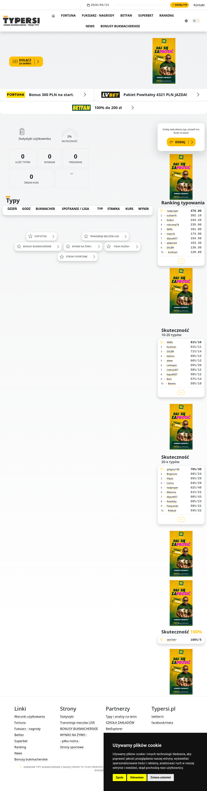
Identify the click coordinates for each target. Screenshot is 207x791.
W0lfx (170, 229)
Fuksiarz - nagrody (98, 15)
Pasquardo (172, 506)
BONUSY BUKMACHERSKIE (79, 729)
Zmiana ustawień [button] (160, 777)
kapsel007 (172, 374)
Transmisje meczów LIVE (77, 723)
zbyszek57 (172, 238)
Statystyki (67, 716)
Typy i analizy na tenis (121, 716)
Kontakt (199, 5)
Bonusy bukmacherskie (120, 26)
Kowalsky (172, 501)
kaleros (170, 356)
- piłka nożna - (70, 741)
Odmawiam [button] (137, 777)
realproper (172, 211)
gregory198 (173, 469)
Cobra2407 (172, 369)
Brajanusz (172, 474)
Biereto (172, 383)
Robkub (172, 510)
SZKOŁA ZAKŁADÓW (120, 723)
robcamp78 (173, 224)
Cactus (170, 483)
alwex (170, 360)
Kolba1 (170, 220)
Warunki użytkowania (29, 716)
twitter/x (158, 716)
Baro (169, 379)
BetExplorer (114, 729)
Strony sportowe (72, 747)
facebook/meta (162, 723)
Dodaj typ (179, 4)
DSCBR (170, 247)
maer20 (171, 233)
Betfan (126, 15)
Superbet (145, 15)
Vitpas (170, 478)
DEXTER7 (171, 639)
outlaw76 (172, 215)
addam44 (172, 243)
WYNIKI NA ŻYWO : (73, 735)
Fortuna (68, 15)
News (90, 26)
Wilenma (171, 492)
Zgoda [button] (119, 777)
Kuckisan (172, 252)
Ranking (166, 15)
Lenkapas (172, 365)
